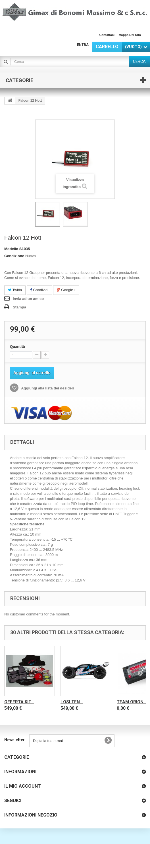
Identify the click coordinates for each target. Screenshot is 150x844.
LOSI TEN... (72, 701)
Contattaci (106, 35)
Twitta (15, 290)
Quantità (17, 346)
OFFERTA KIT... (19, 701)
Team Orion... (132, 701)
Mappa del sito (129, 35)
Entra (83, 45)
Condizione (14, 256)
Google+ (66, 290)
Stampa (19, 307)
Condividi (39, 290)
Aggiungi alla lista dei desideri (47, 388)
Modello (11, 249)
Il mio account (22, 786)
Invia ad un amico (28, 299)
